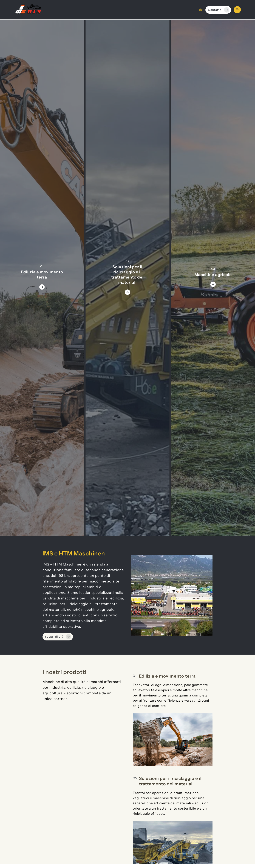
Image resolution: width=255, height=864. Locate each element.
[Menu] (237, 9)
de (201, 9)
